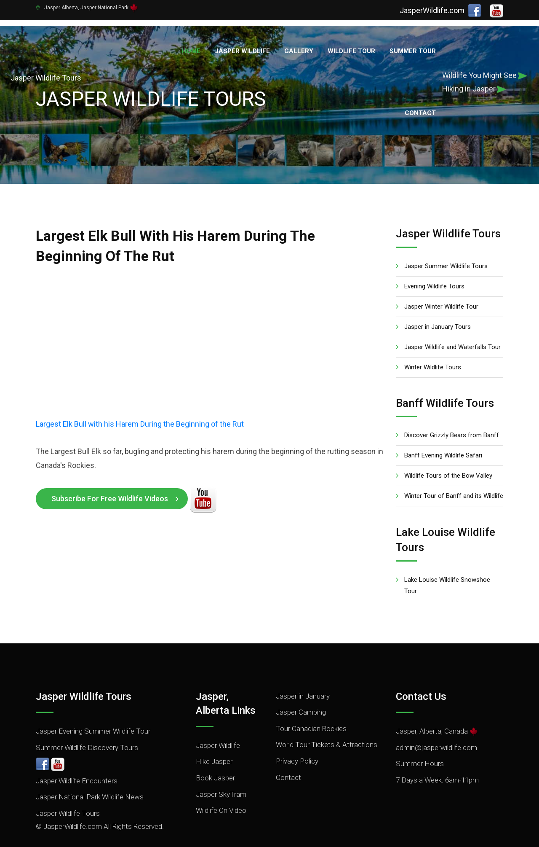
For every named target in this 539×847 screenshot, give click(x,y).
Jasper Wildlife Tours (68, 787)
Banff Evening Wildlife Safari (443, 429)
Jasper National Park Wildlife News (90, 771)
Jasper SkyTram (221, 768)
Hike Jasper (214, 735)
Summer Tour (413, 51)
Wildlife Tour (351, 51)
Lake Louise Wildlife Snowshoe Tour (447, 559)
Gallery (298, 51)
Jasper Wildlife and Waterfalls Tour (452, 321)
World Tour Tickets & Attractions (326, 719)
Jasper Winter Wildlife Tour (441, 281)
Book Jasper (215, 752)
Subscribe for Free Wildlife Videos (109, 472)
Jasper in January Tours (437, 301)
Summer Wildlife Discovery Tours (87, 722)
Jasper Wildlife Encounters (76, 755)
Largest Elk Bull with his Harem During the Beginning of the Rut (140, 398)
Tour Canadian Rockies (311, 703)
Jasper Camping (301, 686)
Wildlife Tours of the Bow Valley (448, 450)
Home (191, 51)
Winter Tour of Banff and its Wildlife (453, 470)
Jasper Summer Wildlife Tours (446, 240)
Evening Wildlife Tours (434, 260)
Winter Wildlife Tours (432, 341)
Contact (420, 113)
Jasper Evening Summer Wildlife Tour (93, 705)
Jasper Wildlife (242, 51)
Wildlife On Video (221, 784)
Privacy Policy (297, 735)
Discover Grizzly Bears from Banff (451, 409)
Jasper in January (303, 670)
